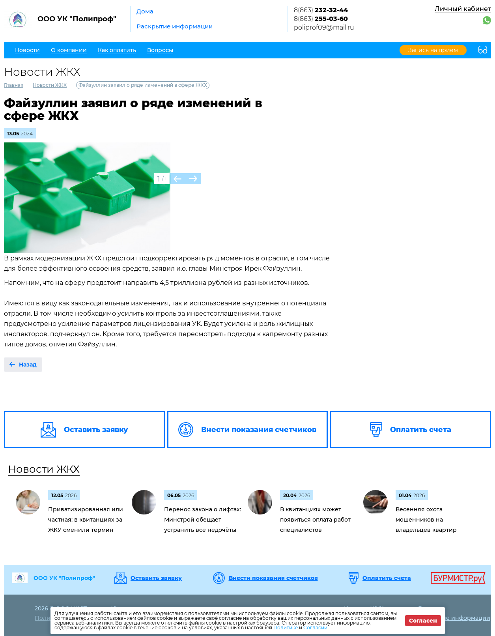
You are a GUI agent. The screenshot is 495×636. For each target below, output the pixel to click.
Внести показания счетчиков (273, 578)
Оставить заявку (156, 578)
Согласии (315, 627)
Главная (13, 85)
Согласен (423, 620)
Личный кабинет (463, 9)
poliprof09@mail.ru (324, 27)
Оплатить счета (386, 578)
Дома (144, 11)
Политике (285, 627)
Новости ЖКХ (50, 85)
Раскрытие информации (174, 26)
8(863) (321, 10)
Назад (28, 364)
